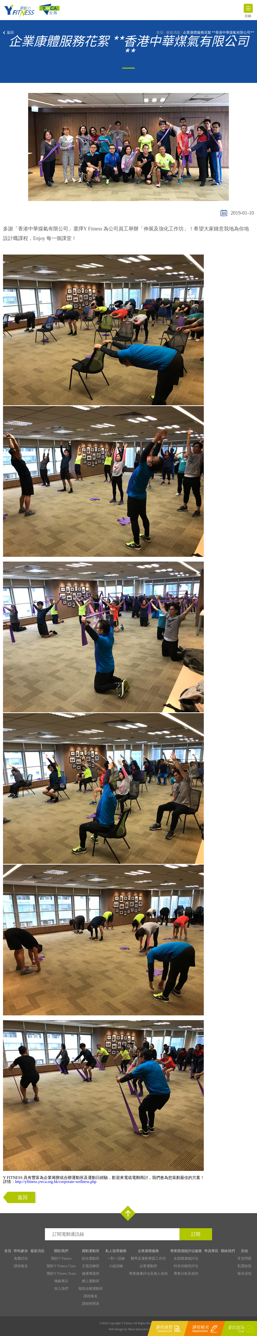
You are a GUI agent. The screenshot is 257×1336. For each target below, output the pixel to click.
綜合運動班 (90, 1258)
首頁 (159, 32)
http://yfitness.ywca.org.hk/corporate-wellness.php (55, 1181)
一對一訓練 (116, 1258)
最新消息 (173, 32)
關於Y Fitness (61, 1258)
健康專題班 (90, 1273)
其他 (244, 1251)
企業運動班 (148, 1266)
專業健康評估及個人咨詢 (148, 1273)
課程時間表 (90, 1304)
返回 (10, 32)
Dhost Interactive (138, 1329)
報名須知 (244, 1273)
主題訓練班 (90, 1266)
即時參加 (21, 1251)
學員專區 (211, 1251)
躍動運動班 (90, 1251)
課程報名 (21, 1266)
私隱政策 (244, 1266)
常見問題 (244, 1258)
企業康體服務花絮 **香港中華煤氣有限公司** (218, 32)
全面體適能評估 (186, 1258)
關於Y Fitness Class (61, 1266)
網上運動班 (90, 1281)
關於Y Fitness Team (61, 1273)
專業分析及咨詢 (186, 1273)
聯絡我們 (228, 1251)
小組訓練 (116, 1266)
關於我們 (61, 1251)
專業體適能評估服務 (186, 1251)
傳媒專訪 (61, 1281)
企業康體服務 (148, 1251)
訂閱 (195, 1234)
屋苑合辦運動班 (90, 1289)
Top (128, 1213)
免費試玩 (21, 1258)
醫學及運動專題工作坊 (148, 1258)
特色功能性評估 (186, 1266)
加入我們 (61, 1289)
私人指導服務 (115, 1251)
